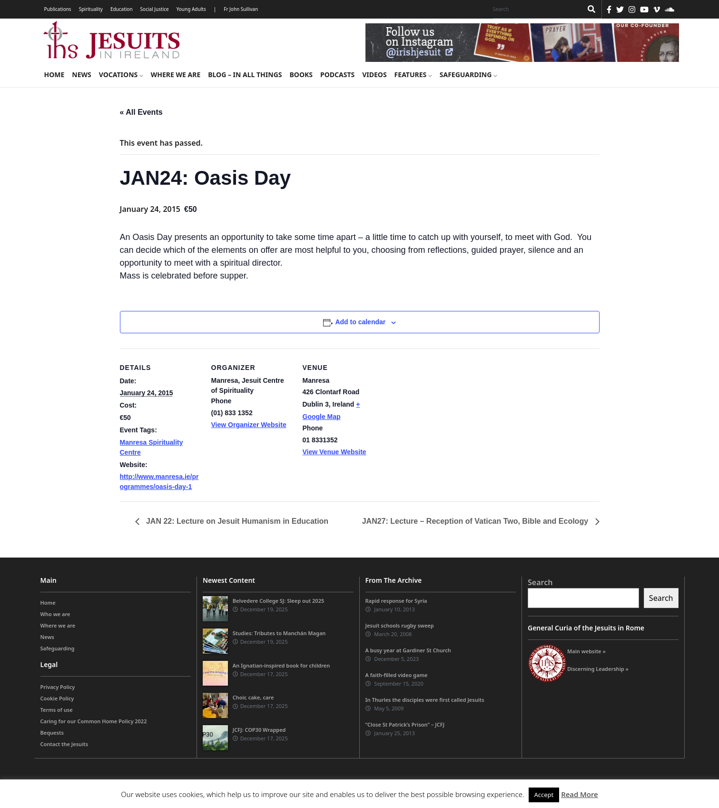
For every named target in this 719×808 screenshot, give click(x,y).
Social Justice (154, 9)
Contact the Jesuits (64, 744)
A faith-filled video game (396, 674)
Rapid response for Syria (396, 600)
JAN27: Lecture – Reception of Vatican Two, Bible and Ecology (476, 521)
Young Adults (191, 9)
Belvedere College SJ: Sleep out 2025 (279, 600)
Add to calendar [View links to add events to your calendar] (360, 322)
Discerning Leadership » (598, 668)
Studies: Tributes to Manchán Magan (279, 633)
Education (121, 9)
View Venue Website (334, 452)
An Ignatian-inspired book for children (281, 665)
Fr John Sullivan (241, 9)
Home (54, 74)
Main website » (586, 651)
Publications (57, 9)
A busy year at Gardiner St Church (408, 650)
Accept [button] (544, 794)
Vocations (121, 74)
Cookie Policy (57, 698)
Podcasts (337, 74)
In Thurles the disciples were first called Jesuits (424, 699)
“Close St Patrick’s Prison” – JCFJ (405, 724)
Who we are (55, 614)
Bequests (52, 732)
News (81, 74)
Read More (579, 794)
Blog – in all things (245, 74)
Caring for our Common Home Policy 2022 (93, 721)
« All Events (141, 112)
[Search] (535, 9)
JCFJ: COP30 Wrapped (259, 729)
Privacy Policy (57, 686)
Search (540, 582)
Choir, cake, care (253, 697)
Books (301, 74)
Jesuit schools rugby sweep (399, 625)
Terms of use (56, 709)
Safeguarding (468, 74)
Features (413, 74)
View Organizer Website (248, 425)
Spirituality (91, 9)
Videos (374, 74)
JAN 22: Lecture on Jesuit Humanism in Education (236, 521)
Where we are (175, 74)
